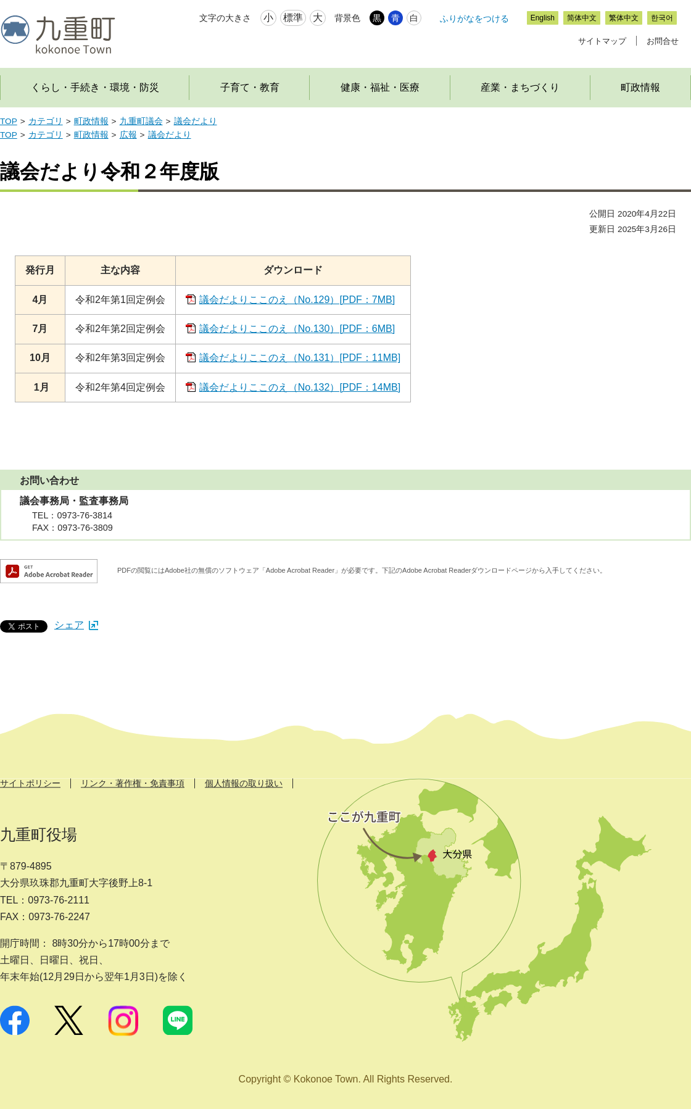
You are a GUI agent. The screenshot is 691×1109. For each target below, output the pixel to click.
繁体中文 (624, 18)
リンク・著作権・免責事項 (132, 783)
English (543, 18)
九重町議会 (141, 121)
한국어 (662, 18)
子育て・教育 (249, 87)
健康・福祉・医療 (380, 87)
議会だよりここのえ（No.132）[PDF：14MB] (299, 387)
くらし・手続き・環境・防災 (95, 87)
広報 (128, 134)
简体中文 (582, 18)
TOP (8, 121)
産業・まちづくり (520, 87)
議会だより (195, 121)
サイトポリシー (30, 783)
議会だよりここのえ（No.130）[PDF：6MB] (297, 328)
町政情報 (91, 121)
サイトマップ (602, 41)
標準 (293, 17)
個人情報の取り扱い (244, 783)
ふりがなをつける (474, 18)
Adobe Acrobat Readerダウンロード (48, 571)
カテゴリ (45, 121)
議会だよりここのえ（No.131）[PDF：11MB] (299, 357)
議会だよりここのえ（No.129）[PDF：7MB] (297, 299)
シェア (76, 625)
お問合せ (663, 41)
